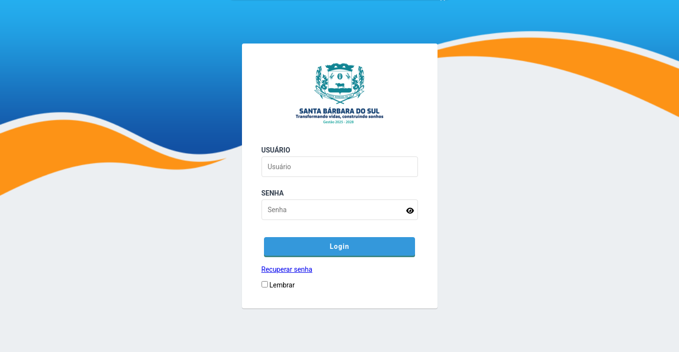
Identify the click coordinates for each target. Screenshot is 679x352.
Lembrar (282, 285)
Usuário (276, 150)
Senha (273, 193)
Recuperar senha (287, 269)
